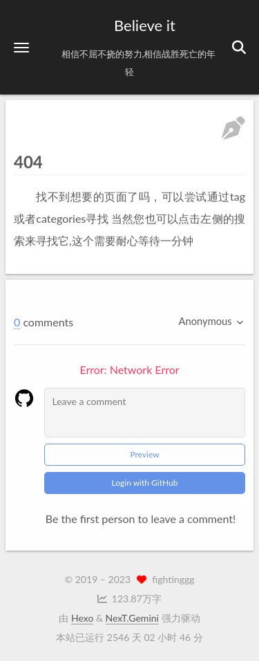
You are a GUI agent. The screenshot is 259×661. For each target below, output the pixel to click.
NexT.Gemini (132, 618)
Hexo (82, 618)
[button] (21, 47)
